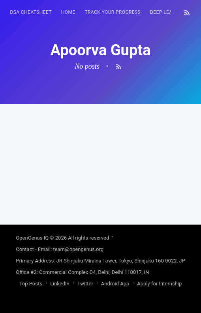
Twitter (85, 284)
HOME (68, 12)
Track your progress (113, 12)
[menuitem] (30, 12)
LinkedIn (60, 284)
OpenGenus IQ (32, 238)
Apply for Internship (159, 284)
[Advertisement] (100, 159)
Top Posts (30, 284)
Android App (115, 284)
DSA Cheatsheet (30, 12)
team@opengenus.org (78, 249)
